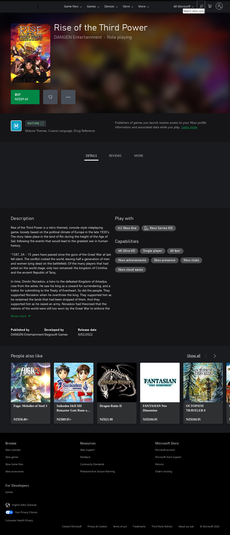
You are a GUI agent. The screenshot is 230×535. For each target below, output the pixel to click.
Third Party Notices (162, 526)
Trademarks (139, 526)
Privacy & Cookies (97, 526)
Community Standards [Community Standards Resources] (92, 464)
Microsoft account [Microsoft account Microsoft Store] (165, 449)
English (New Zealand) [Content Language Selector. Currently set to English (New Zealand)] (24, 504)
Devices (109, 6)
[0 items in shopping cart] (210, 5)
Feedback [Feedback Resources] (85, 456)
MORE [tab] (138, 155)
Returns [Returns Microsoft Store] (159, 464)
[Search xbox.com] (201, 6)
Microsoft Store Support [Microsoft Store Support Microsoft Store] (168, 456)
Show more (21, 316)
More (142, 6)
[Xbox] (50, 6)
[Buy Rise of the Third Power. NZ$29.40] (25, 97)
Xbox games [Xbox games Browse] (11, 456)
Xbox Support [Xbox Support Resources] (87, 449)
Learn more (189, 127)
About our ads (186, 526)
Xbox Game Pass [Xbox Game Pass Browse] (14, 464)
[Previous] (205, 356)
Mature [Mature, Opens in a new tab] (35, 123)
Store (126, 6)
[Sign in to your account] (219, 6)
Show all (193, 355)
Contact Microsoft (72, 526)
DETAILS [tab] (91, 155)
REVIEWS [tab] (115, 155)
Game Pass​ (71, 6)
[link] (30, 393)
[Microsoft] (20, 6)
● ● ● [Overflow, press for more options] (68, 97)
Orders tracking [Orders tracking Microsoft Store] (163, 471)
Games (91, 6)
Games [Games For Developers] (9, 492)
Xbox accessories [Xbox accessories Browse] (14, 471)
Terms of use (120, 526)
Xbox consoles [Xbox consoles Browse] (13, 449)
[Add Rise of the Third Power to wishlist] (50, 97)
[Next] (214, 356)
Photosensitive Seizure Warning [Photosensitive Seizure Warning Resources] (97, 471)
